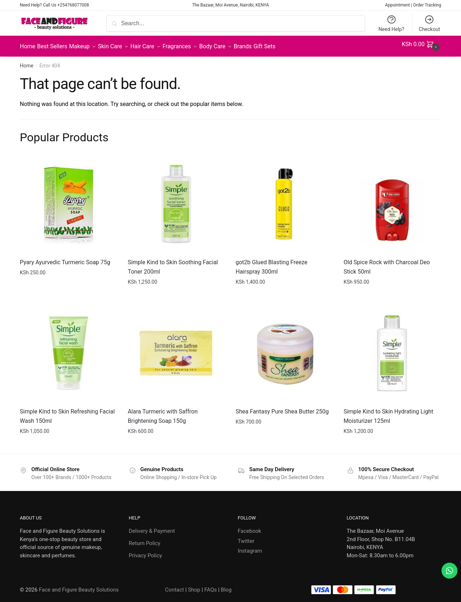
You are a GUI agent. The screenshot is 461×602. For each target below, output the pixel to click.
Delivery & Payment (152, 526)
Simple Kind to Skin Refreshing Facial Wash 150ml (67, 412)
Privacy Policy (145, 551)
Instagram (250, 546)
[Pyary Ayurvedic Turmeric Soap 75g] (68, 199)
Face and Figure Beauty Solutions (79, 585)
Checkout (429, 23)
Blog (226, 585)
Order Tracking (427, 5)
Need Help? (391, 23)
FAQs (210, 585)
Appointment (397, 5)
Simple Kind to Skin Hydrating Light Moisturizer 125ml (388, 412)
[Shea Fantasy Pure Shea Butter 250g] (284, 349)
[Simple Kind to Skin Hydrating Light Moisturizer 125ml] (392, 349)
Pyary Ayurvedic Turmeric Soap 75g (65, 257)
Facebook (249, 526)
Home (26, 61)
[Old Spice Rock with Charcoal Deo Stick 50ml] (392, 199)
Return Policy (145, 539)
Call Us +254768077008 (66, 5)
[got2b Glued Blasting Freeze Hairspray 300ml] (284, 199)
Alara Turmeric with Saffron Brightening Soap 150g (163, 412)
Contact (174, 585)
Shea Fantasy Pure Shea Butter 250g (282, 407)
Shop (194, 585)
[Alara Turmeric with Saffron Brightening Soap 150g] (176, 349)
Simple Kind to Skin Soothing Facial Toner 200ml (173, 262)
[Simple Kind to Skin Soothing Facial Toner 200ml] (176, 199)
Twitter (246, 537)
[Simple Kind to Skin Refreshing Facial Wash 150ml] (68, 349)
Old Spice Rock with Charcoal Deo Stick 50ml (387, 262)
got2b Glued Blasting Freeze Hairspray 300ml (271, 262)
